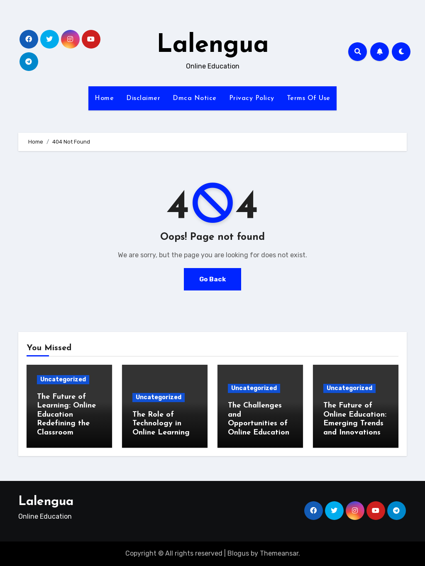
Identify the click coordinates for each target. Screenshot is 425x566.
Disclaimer (143, 98)
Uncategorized (63, 379)
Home (104, 98)
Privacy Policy (251, 98)
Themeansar (279, 553)
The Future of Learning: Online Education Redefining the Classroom (66, 415)
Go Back (212, 279)
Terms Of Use (308, 98)
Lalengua (212, 45)
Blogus (238, 553)
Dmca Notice (195, 98)
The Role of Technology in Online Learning (161, 424)
